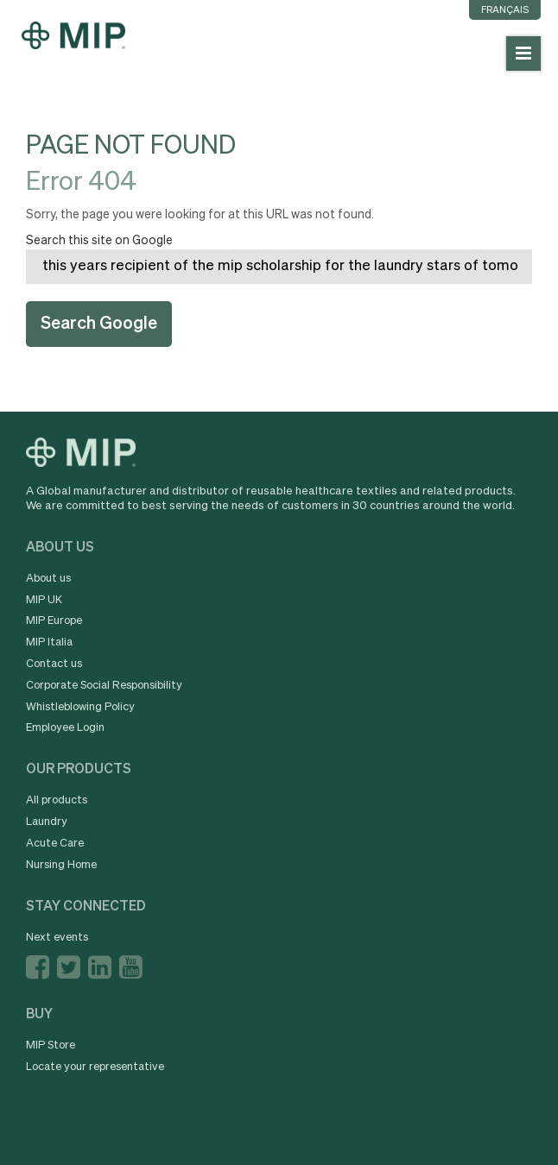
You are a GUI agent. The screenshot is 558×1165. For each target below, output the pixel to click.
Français (505, 10)
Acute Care (55, 843)
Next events (57, 937)
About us (48, 578)
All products (56, 800)
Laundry (46, 822)
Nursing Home (61, 865)
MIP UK (44, 600)
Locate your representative (95, 1067)
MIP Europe (54, 621)
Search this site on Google (99, 241)
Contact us (54, 664)
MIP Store (50, 1045)
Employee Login (65, 728)
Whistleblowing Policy (80, 707)
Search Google (99, 323)
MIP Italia (49, 642)
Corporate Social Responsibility (104, 685)
